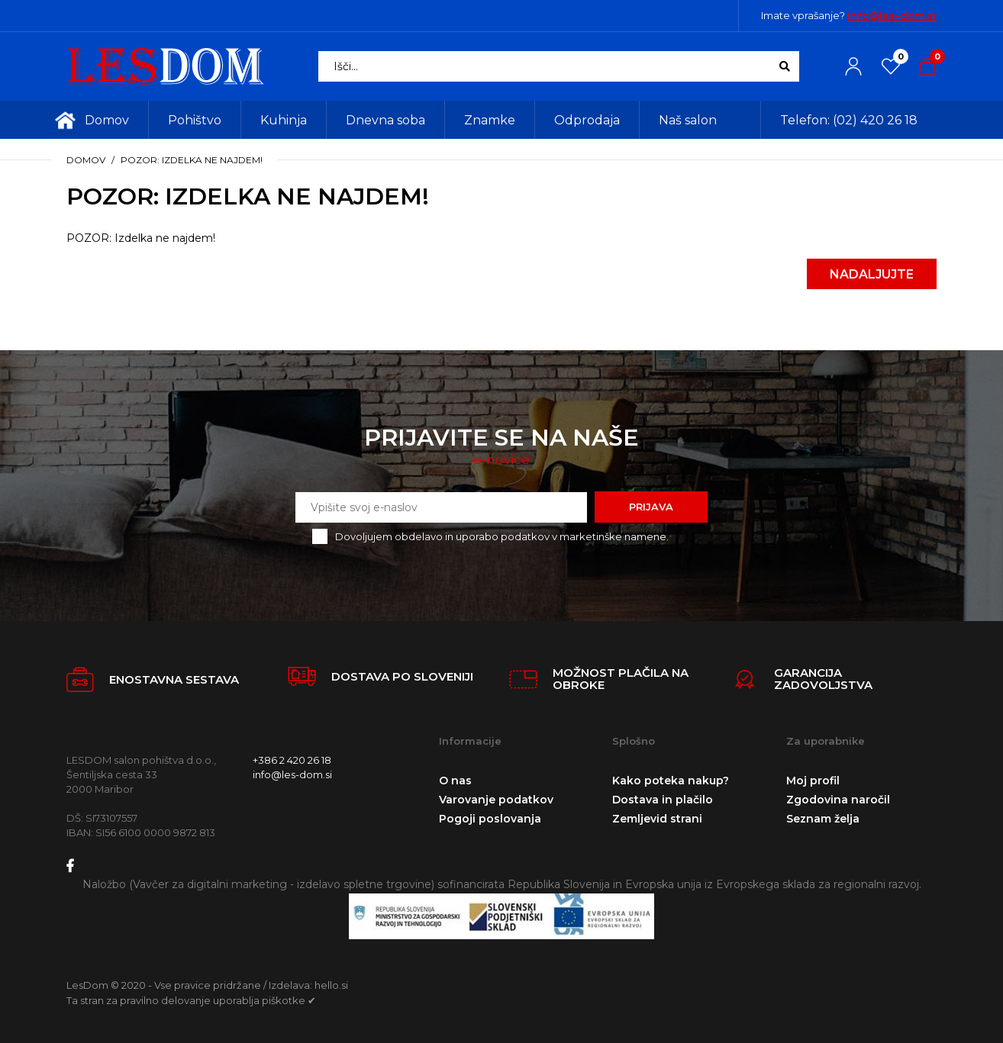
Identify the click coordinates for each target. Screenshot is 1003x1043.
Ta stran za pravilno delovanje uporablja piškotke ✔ (191, 1000)
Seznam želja (822, 819)
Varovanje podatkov (496, 799)
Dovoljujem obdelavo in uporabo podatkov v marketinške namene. (502, 536)
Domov (85, 160)
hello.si (331, 985)
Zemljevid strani (657, 819)
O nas (455, 780)
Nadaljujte (872, 274)
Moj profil (813, 780)
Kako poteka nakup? (670, 780)
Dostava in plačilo (662, 799)
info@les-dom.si (892, 15)
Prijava (651, 507)
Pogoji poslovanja (490, 819)
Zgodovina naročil (838, 799)
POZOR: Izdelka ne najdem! (192, 160)
